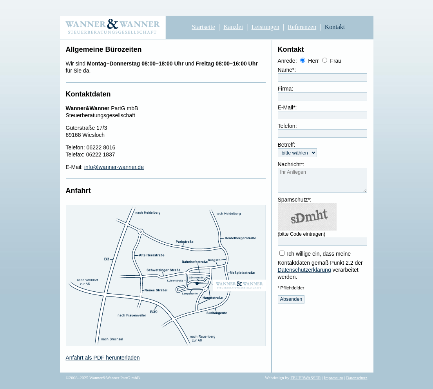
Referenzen (302, 27)
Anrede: (287, 61)
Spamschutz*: (295, 199)
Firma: (285, 88)
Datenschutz (356, 377)
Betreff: (286, 145)
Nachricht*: (291, 164)
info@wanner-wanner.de (114, 167)
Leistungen (265, 27)
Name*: (287, 70)
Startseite (203, 27)
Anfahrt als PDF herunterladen (103, 357)
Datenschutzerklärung (304, 270)
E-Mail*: (287, 107)
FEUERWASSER (305, 377)
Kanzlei (233, 27)
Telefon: (287, 126)
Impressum (333, 377)
